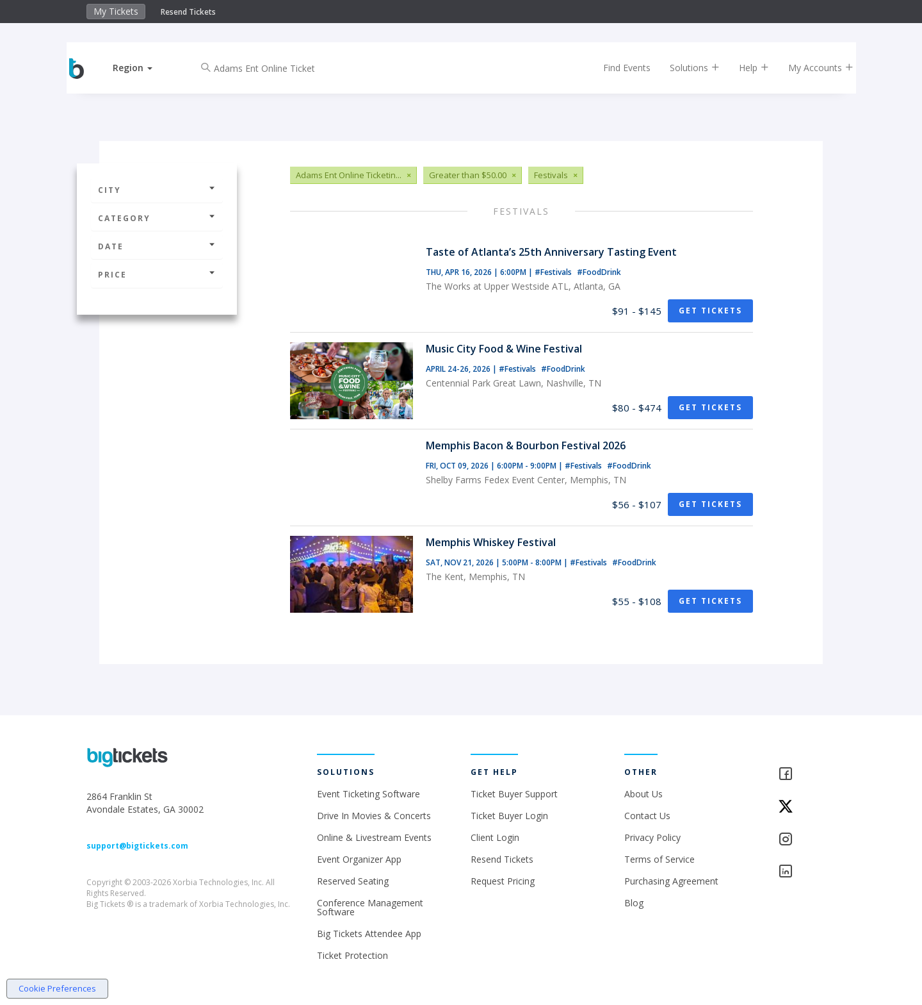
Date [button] (157, 246)
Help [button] (744, 68)
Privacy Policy (652, 837)
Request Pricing (503, 881)
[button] (143, 68)
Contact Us (647, 816)
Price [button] (157, 274)
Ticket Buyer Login (509, 816)
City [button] (157, 190)
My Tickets (115, 11)
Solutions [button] (685, 68)
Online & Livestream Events (374, 837)
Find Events (617, 68)
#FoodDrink (599, 272)
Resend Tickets (188, 11)
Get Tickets (710, 310)
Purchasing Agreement (671, 881)
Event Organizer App (359, 859)
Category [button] (157, 218)
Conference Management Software (370, 907)
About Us (643, 794)
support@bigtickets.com (137, 845)
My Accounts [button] (811, 68)
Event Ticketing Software (368, 794)
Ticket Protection (352, 955)
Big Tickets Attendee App (369, 933)
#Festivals (554, 272)
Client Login (495, 837)
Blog (633, 903)
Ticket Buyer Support (514, 794)
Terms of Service (659, 859)
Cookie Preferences (57, 988)
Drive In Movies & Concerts (374, 816)
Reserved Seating (353, 881)
